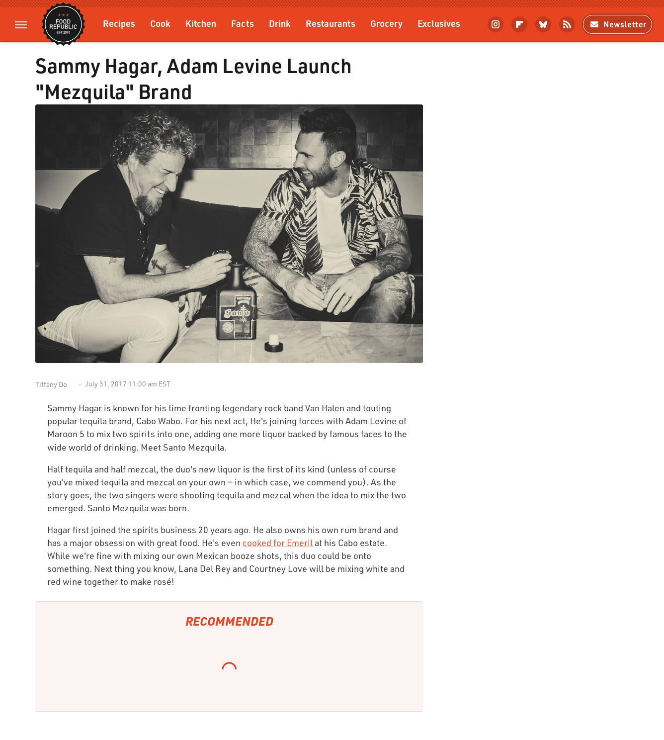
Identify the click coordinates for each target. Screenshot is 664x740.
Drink (280, 23)
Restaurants (330, 23)
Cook (160, 23)
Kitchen (200, 23)
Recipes (119, 23)
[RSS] (567, 24)
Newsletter (617, 24)
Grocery (386, 23)
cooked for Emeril (278, 542)
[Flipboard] (519, 24)
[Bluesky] (543, 24)
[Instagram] (495, 24)
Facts (242, 23)
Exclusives (438, 23)
